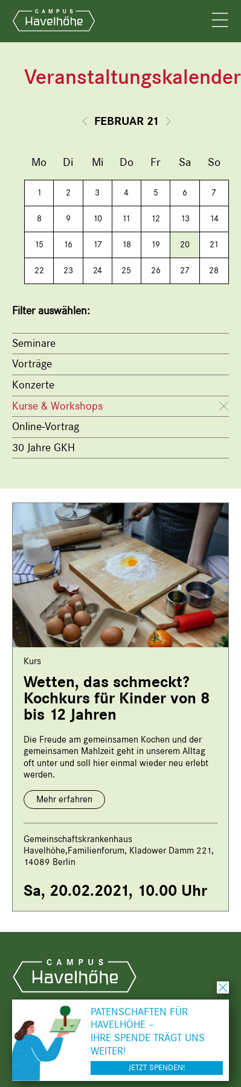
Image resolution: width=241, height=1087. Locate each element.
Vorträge (32, 363)
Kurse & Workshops (57, 406)
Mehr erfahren (64, 799)
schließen (223, 987)
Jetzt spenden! (157, 1067)
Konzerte (33, 384)
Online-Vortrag (45, 426)
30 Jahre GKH (43, 447)
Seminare (34, 343)
